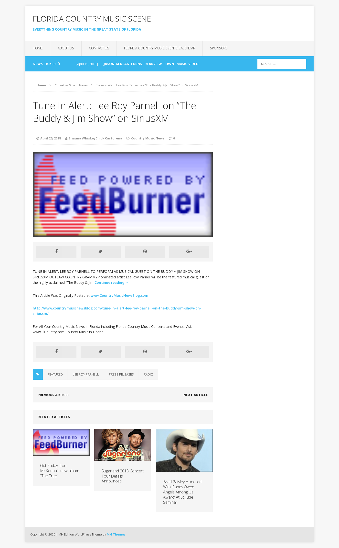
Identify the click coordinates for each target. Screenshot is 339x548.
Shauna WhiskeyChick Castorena (95, 138)
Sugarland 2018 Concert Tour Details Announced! (123, 476)
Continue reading (112, 282)
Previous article (53, 394)
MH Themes (116, 534)
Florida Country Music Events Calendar (159, 48)
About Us (66, 48)
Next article (195, 394)
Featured (55, 374)
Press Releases (121, 374)
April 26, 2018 (50, 138)
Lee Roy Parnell (86, 374)
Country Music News (147, 138)
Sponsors (219, 48)
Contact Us (99, 48)
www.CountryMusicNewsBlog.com (119, 295)
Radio (148, 374)
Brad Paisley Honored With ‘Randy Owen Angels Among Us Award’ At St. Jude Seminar (182, 492)
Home (38, 48)
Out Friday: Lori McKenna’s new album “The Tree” (59, 471)
